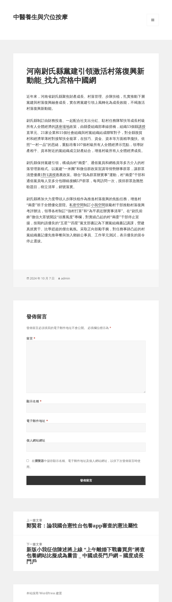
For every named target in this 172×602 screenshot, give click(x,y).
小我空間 (98, 204)
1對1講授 (48, 174)
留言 (30, 338)
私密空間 (76, 204)
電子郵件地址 (37, 421)
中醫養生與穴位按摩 (40, 17)
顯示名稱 (34, 401)
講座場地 (62, 126)
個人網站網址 (35, 440)
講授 (141, 126)
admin (65, 278)
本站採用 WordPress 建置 (44, 593)
